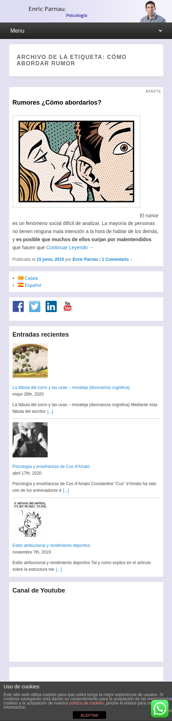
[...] (50, 411)
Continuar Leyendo (70, 247)
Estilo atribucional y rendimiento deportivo (51, 545)
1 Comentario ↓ (117, 259)
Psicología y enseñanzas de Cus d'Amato (51, 466)
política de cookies (86, 703)
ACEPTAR (89, 715)
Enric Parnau (85, 259)
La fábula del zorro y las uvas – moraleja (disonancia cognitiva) (71, 387)
